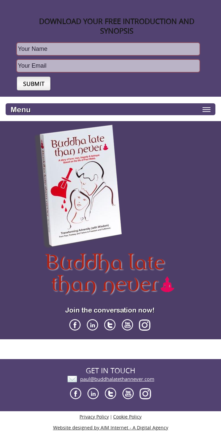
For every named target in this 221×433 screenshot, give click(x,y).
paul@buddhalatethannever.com (117, 379)
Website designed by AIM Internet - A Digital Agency (110, 427)
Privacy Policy (94, 417)
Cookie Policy (127, 417)
